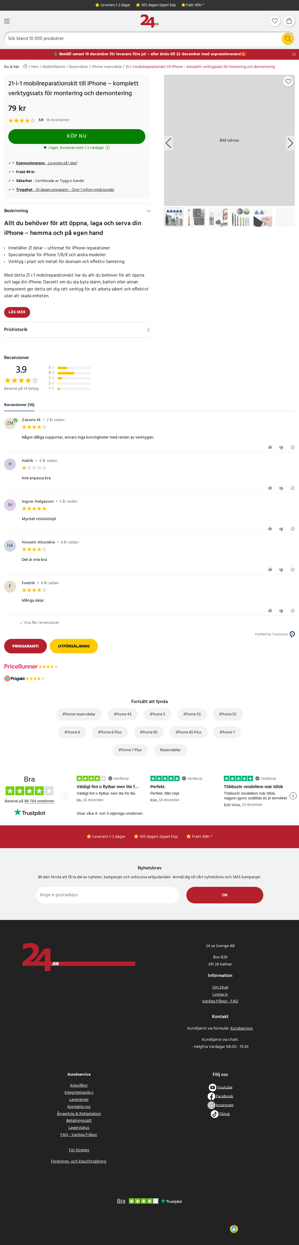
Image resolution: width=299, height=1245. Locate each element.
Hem (35, 67)
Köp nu (77, 136)
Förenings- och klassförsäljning (79, 1161)
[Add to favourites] (288, 82)
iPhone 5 (157, 714)
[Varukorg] (289, 21)
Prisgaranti (25, 646)
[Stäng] (294, 54)
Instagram (225, 1105)
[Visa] (148, 330)
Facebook (224, 1096)
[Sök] (149, 38)
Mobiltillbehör (53, 67)
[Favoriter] (274, 21)
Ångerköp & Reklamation (79, 1114)
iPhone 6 (72, 732)
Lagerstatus (78, 1127)
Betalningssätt (79, 1120)
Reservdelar (78, 67)
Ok (225, 895)
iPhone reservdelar (107, 67)
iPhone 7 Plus (130, 750)
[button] (234, 1229)
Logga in (220, 994)
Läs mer (17, 312)
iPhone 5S (192, 714)
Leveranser (79, 1099)
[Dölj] (148, 211)
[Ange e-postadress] (107, 895)
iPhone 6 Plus (110, 732)
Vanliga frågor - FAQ (220, 1001)
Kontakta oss (79, 1106)
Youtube (224, 1087)
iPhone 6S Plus (188, 732)
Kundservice (242, 1028)
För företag (79, 1150)
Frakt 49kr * (195, 5)
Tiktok (224, 1114)
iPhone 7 (227, 732)
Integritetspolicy (79, 1092)
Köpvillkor (79, 1085)
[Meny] (6, 21)
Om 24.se (220, 987)
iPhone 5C (228, 714)
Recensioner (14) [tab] (19, 405)
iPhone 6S (148, 732)
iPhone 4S (123, 714)
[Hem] (149, 21)
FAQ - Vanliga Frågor (78, 1135)
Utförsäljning (74, 646)
